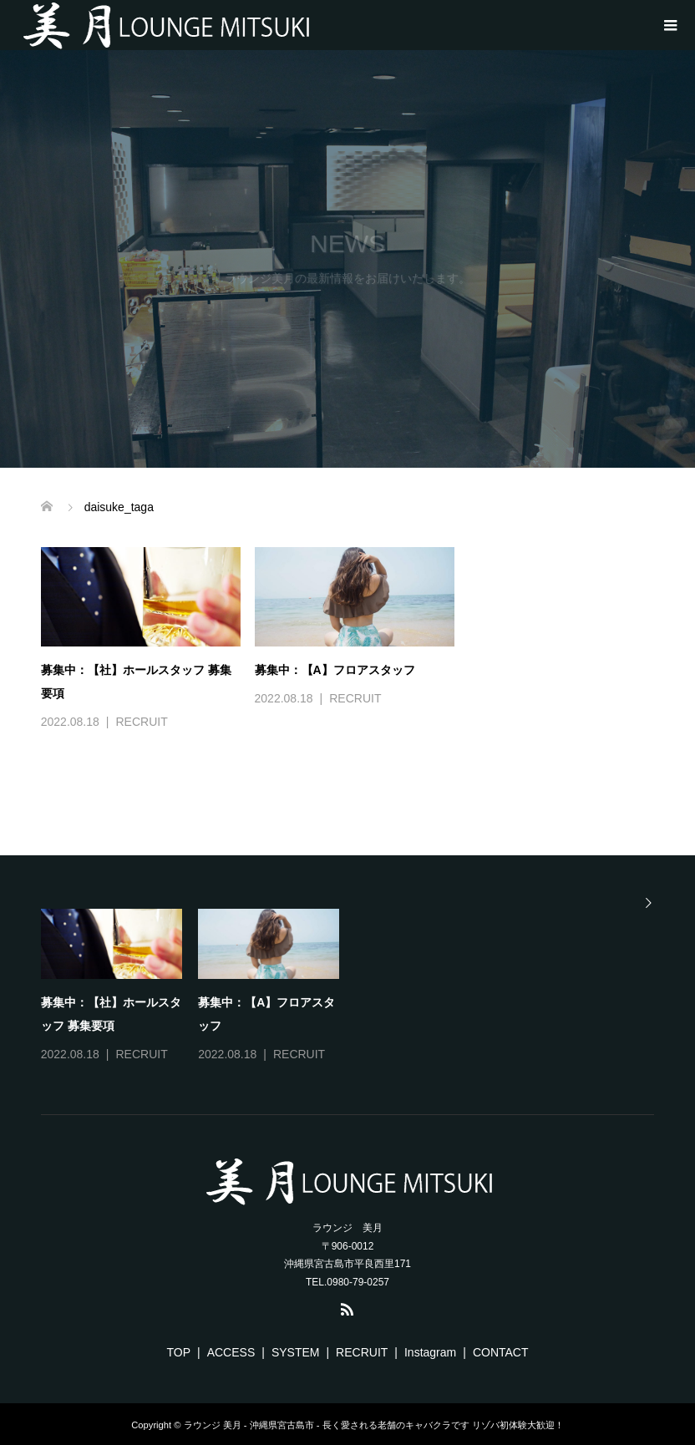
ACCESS (231, 1352)
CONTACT (501, 1352)
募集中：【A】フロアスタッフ (335, 670)
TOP (179, 1352)
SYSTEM (295, 1352)
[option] (356, 987)
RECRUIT (141, 721)
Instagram (430, 1352)
